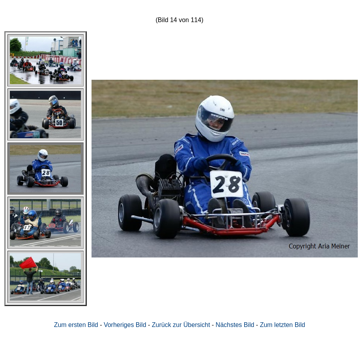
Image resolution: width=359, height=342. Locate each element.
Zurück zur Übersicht (181, 324)
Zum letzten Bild (282, 324)
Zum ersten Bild (76, 324)
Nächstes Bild (235, 324)
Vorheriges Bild (125, 324)
